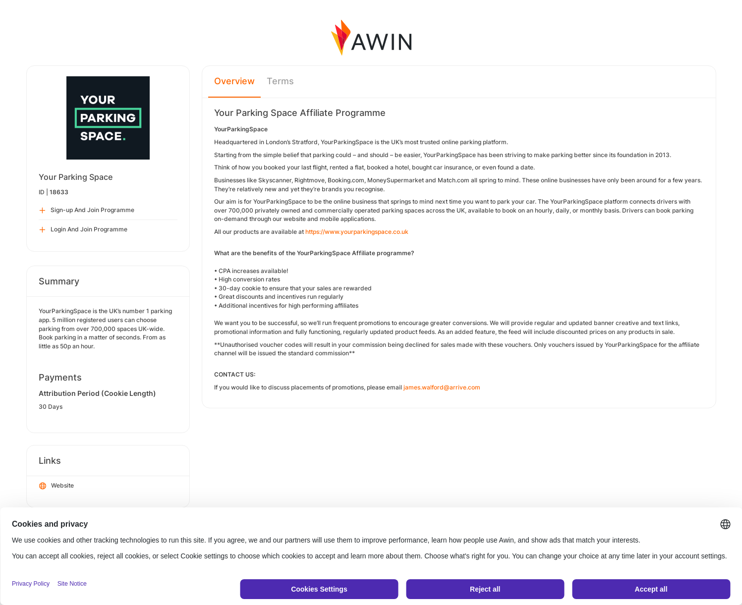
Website (56, 486)
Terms (280, 81)
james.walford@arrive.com (442, 387)
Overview (234, 81)
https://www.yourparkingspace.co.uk (356, 231)
